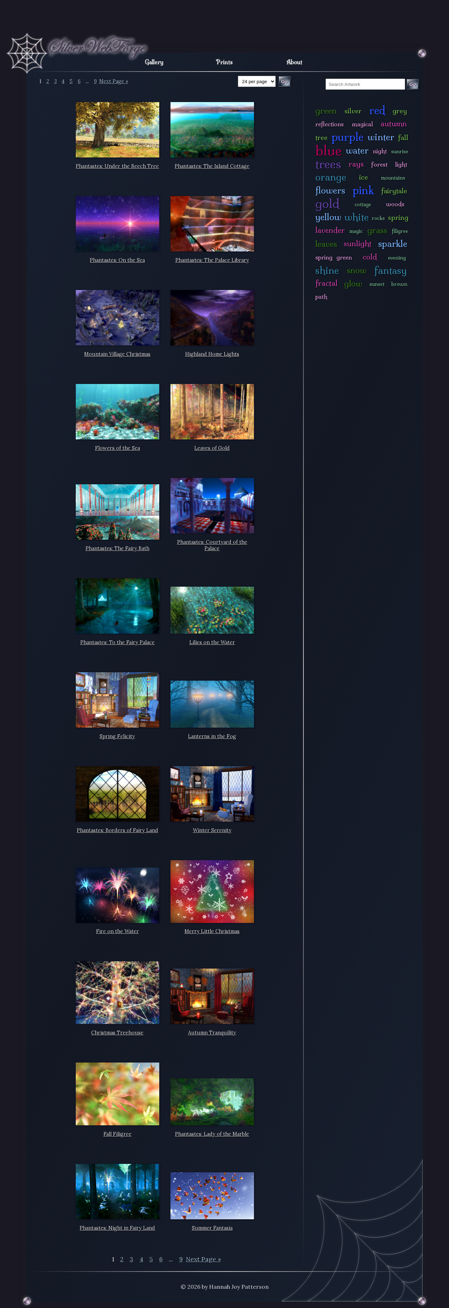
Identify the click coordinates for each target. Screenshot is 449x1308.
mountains (393, 178)
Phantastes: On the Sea (117, 260)
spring (398, 217)
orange (330, 177)
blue (328, 150)
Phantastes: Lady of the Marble (212, 1134)
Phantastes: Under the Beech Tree (117, 166)
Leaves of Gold (212, 448)
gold (327, 203)
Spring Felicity (117, 736)
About (294, 62)
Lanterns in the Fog (212, 736)
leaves (326, 244)
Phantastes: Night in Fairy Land (117, 1228)
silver (353, 111)
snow (357, 270)
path (321, 296)
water (357, 150)
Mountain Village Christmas (117, 354)
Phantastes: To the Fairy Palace (117, 642)
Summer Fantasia (212, 1228)
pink (363, 190)
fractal (326, 283)
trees (328, 163)
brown (399, 284)
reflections (329, 124)
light (401, 164)
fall (403, 137)
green (326, 111)
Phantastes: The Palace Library (212, 260)
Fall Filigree (117, 1134)
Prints (224, 62)
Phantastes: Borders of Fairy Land (117, 830)
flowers (330, 190)
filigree (400, 231)
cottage (363, 204)
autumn (394, 123)
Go (412, 84)
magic (356, 231)
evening (397, 258)
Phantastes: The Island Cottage (212, 166)
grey (400, 111)
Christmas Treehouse (117, 1033)
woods (395, 204)
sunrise (399, 151)
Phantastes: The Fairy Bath (117, 548)
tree (321, 137)
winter (381, 137)
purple (347, 137)
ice (363, 177)
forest (379, 164)
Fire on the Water (117, 931)
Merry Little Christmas (212, 931)
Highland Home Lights (212, 354)
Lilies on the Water (212, 642)
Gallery (154, 62)
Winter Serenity (212, 830)
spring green (333, 257)
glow (353, 283)
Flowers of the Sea (117, 448)
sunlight (357, 243)
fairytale (394, 191)
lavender (330, 230)
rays (356, 164)
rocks (378, 218)
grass (377, 230)
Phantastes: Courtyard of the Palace (212, 545)
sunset (376, 284)
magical (362, 124)
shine (327, 270)
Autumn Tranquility (212, 1033)
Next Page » (113, 81)
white (356, 217)
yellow (328, 217)
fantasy (390, 270)
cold (370, 257)
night (380, 151)
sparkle (392, 243)
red (377, 110)
